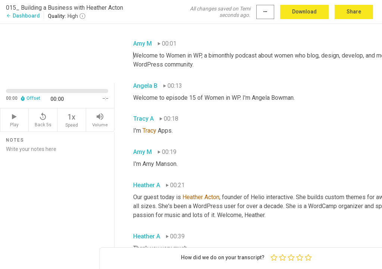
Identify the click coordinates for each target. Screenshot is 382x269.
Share (354, 12)
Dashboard (23, 16)
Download (304, 12)
